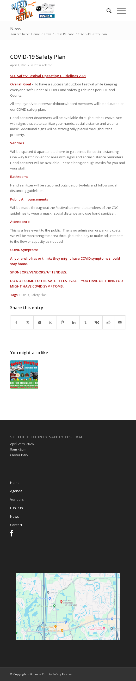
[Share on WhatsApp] (51, 322)
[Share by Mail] (120, 322)
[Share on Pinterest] (62, 322)
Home (15, 482)
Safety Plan (38, 295)
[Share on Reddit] (108, 322)
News (15, 29)
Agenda (16, 491)
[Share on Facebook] (16, 322)
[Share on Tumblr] (85, 322)
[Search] (106, 10)
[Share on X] (27, 322)
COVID (24, 295)
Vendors (17, 499)
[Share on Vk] (96, 322)
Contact (16, 524)
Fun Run (16, 507)
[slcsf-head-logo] (56, 10)
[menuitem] (106, 10)
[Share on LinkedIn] (73, 322)
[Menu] (119, 10)
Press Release (43, 65)
